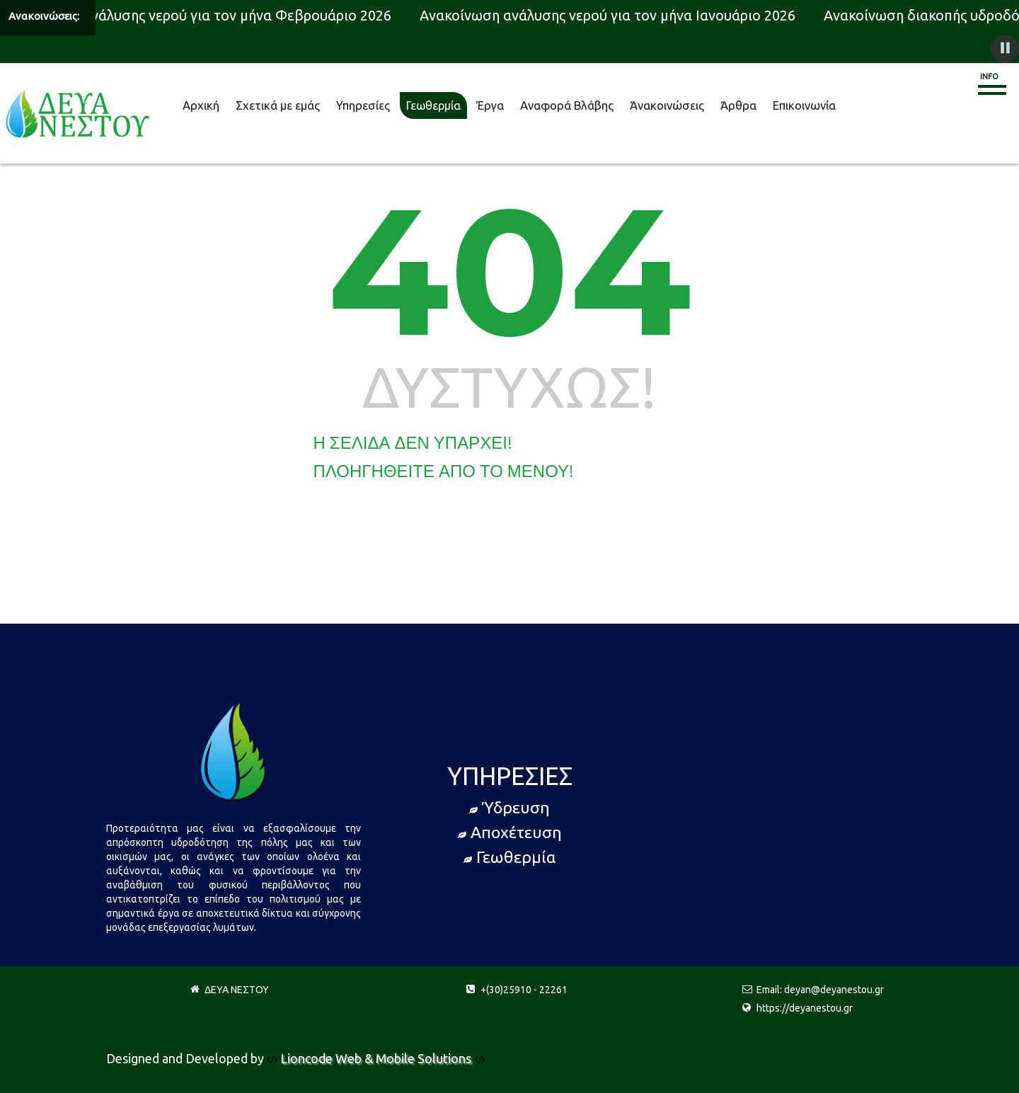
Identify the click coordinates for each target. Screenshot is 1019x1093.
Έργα (490, 105)
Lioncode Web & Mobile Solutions (377, 1058)
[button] (1005, 49)
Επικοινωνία (804, 105)
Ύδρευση (509, 807)
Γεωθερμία (433, 105)
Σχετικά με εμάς (278, 105)
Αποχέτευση (510, 832)
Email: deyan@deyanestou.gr (820, 989)
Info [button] (989, 76)
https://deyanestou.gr (804, 1008)
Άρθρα (738, 105)
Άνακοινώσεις (667, 105)
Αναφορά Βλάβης (567, 105)
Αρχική (201, 105)
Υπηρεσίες (363, 105)
